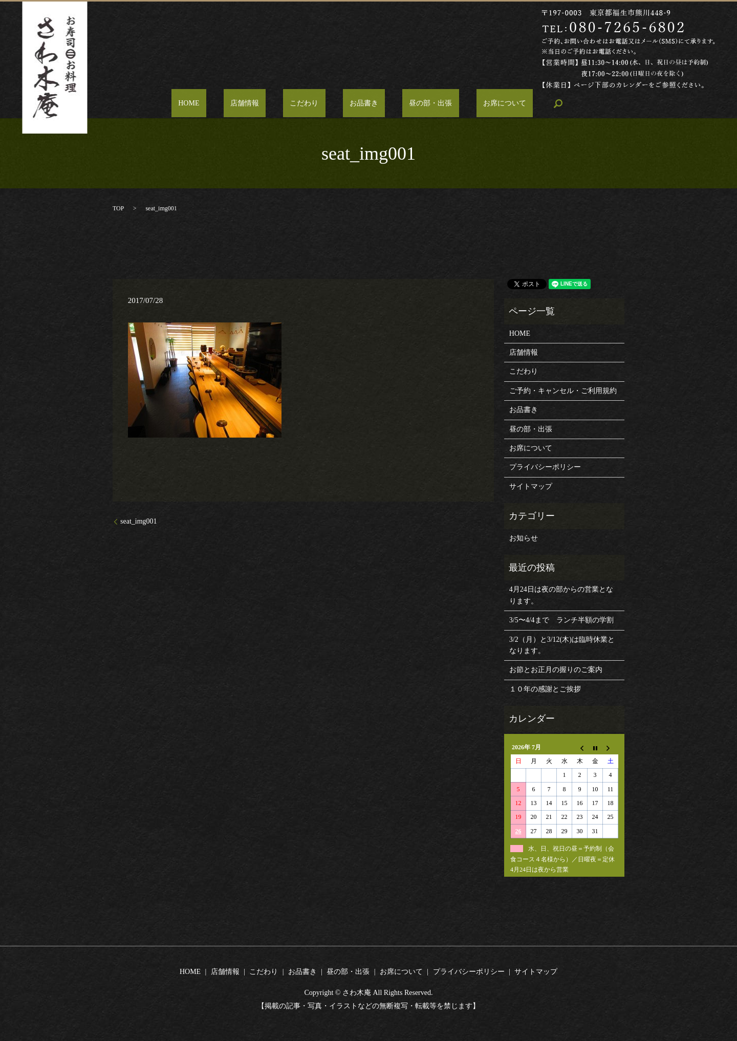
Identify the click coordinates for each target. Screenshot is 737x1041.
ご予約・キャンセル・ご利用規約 (563, 391)
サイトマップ (530, 486)
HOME (223, 103)
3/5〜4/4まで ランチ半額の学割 (561, 620)
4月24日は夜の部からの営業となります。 (561, 594)
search (516, 103)
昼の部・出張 (409, 103)
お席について (470, 103)
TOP (118, 208)
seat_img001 (138, 521)
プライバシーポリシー (545, 467)
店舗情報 (265, 103)
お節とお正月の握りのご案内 (555, 670)
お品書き (357, 103)
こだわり (311, 103)
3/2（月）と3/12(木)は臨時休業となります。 (562, 645)
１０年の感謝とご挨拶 (545, 689)
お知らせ (523, 538)
